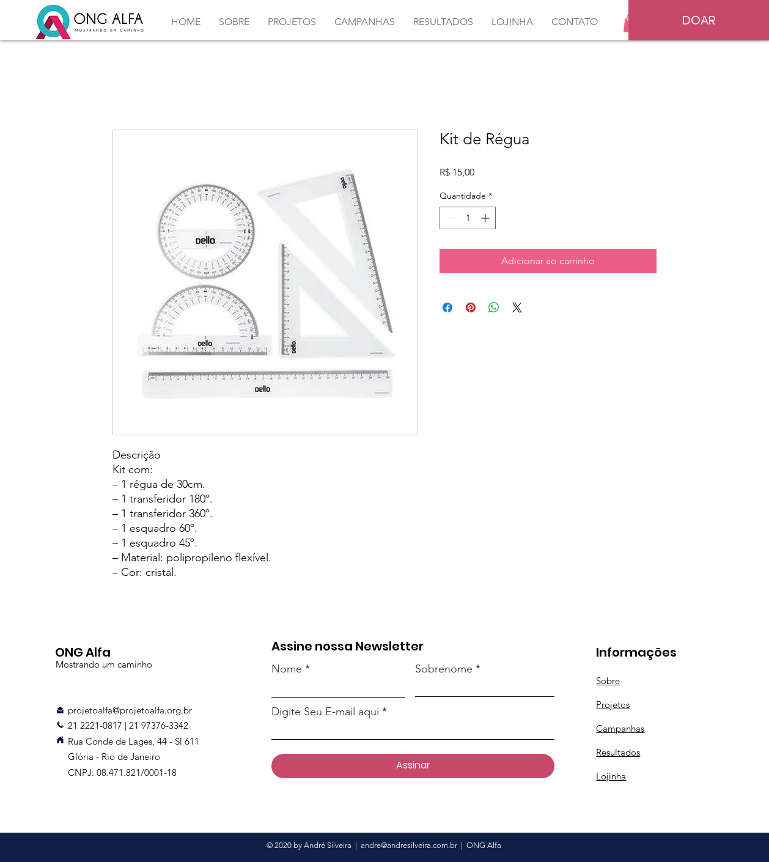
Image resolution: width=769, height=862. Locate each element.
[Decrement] (449, 218)
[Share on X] (517, 307)
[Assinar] (412, 766)
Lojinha (611, 776)
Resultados (618, 752)
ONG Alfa (483, 845)
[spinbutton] (468, 218)
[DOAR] (698, 20)
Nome (286, 668)
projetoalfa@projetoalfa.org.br (130, 710)
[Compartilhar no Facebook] (447, 307)
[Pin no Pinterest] (470, 307)
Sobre (608, 681)
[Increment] (486, 218)
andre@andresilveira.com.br (409, 845)
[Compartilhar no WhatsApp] (494, 307)
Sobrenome (444, 668)
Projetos (613, 704)
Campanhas (620, 728)
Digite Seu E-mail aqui (325, 711)
